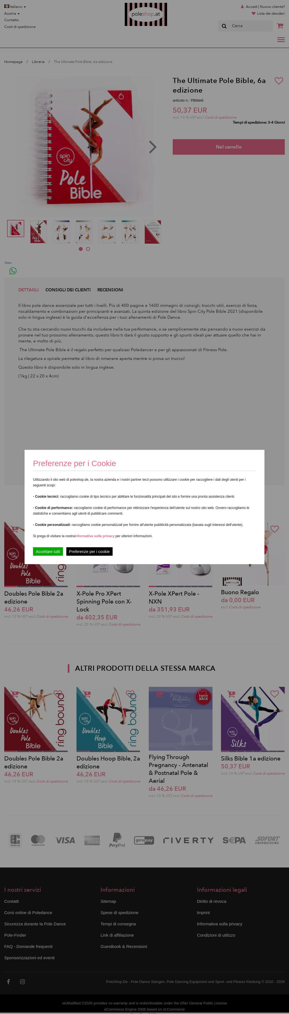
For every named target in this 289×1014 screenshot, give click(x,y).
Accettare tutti (48, 551)
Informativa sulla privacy (95, 536)
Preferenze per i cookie (89, 551)
